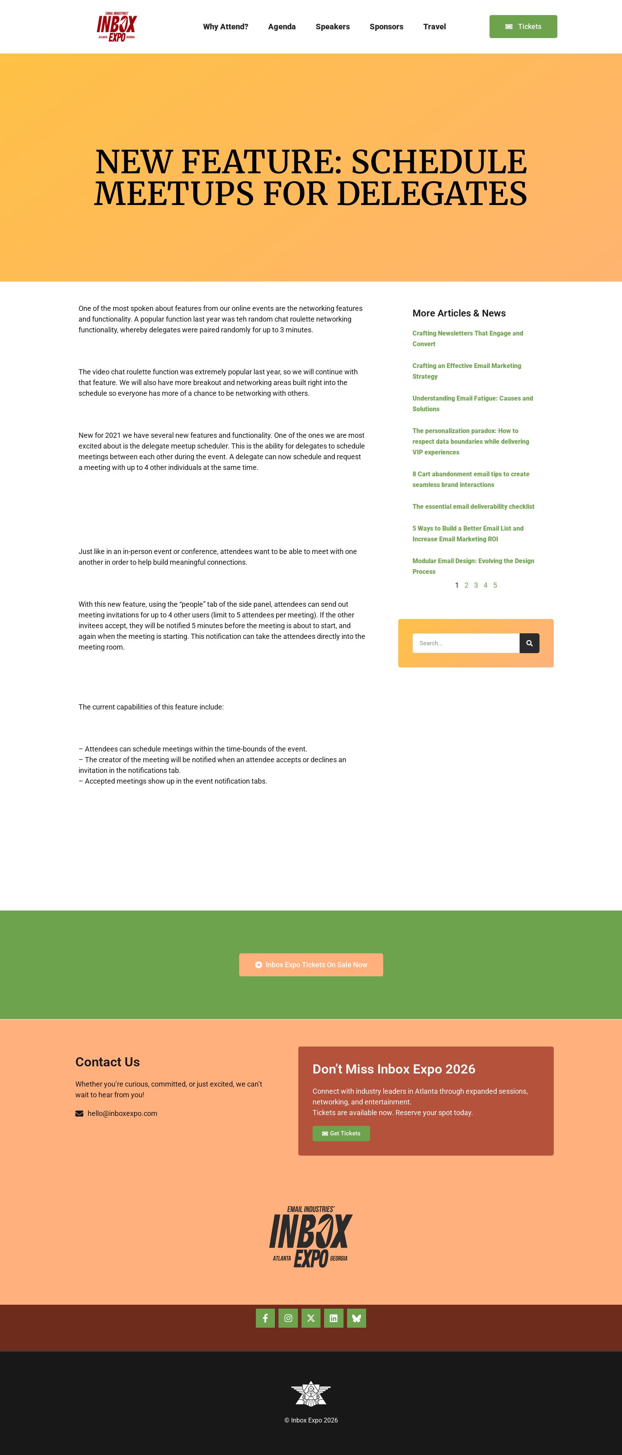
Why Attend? (225, 26)
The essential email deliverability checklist (474, 506)
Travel (434, 26)
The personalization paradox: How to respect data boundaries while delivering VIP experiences (471, 441)
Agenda (282, 26)
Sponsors (386, 26)
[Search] (529, 643)
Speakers (333, 26)
